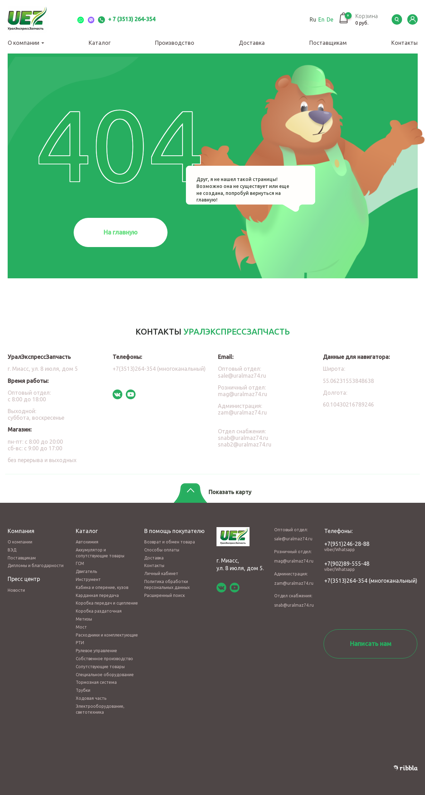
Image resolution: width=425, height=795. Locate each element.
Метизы (84, 619)
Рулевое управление (96, 650)
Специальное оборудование (105, 674)
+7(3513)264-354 (345, 580)
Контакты (404, 43)
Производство (174, 43)
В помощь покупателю (174, 531)
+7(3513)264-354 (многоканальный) (159, 369)
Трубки (83, 690)
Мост (81, 627)
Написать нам (370, 643)
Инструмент (88, 579)
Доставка (252, 43)
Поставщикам (328, 43)
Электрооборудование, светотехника (100, 709)
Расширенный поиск (164, 595)
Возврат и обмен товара (169, 542)
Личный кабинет (161, 573)
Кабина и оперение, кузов (102, 587)
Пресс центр (24, 579)
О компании (26, 43)
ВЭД (12, 550)
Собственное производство (104, 658)
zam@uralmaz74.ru (242, 412)
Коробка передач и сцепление (107, 603)
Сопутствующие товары (100, 666)
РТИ (80, 642)
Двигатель (86, 571)
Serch (397, 19)
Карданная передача (97, 595)
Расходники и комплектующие (107, 635)
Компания (21, 531)
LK (412, 19)
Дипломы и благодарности (36, 565)
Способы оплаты (161, 550)
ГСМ (80, 563)
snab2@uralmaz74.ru (244, 444)
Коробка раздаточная (99, 611)
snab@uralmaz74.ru (243, 438)
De (330, 19)
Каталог (100, 43)
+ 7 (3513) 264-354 (126, 19)
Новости (16, 590)
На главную (121, 232)
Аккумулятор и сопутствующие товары (100, 553)
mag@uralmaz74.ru (242, 394)
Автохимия (87, 542)
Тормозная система (96, 682)
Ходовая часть (91, 698)
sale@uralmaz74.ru (242, 375)
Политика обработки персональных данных (167, 584)
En (321, 19)
